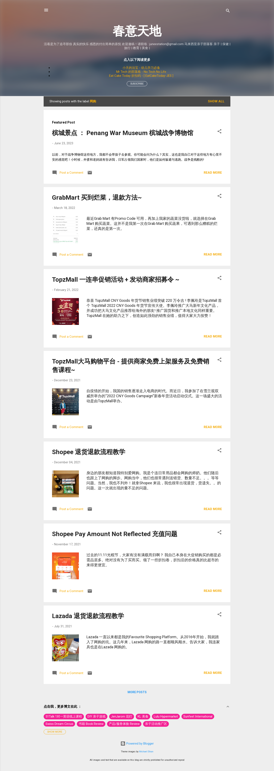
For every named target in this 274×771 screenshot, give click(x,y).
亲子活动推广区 (156, 724)
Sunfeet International (197, 716)
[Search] (227, 11)
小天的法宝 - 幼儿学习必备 (141, 68)
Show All (216, 101)
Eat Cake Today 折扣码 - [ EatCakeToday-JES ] (141, 76)
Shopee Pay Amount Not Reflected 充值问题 (114, 534)
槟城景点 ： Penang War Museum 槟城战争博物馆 (122, 133)
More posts (137, 692)
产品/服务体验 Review (124, 724)
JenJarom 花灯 (121, 716)
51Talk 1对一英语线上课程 (64, 716)
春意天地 (137, 31)
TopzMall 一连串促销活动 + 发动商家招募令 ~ (115, 279)
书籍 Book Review (91, 724)
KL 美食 (143, 716)
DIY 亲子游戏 (96, 716)
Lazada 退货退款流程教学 (88, 616)
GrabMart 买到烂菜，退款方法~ (97, 197)
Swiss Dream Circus (59, 724)
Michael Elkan (146, 751)
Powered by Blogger (137, 743)
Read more (213, 173)
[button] (219, 132)
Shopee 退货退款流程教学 (88, 452)
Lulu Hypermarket (166, 716)
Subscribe (137, 83)
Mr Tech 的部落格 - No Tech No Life (141, 72)
